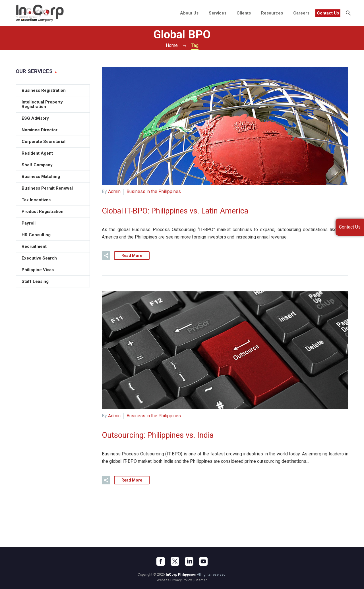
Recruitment (34, 246)
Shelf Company (37, 164)
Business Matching (41, 176)
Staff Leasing (35, 281)
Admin (114, 191)
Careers (301, 13)
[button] (106, 255)
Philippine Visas (38, 269)
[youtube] (203, 561)
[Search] (347, 13)
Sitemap (201, 580)
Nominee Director (39, 129)
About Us (189, 13)
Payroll (29, 223)
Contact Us (328, 13)
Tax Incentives (36, 199)
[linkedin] (189, 561)
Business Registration (44, 90)
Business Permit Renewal (47, 188)
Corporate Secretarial (43, 141)
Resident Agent (37, 153)
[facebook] (160, 561)
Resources (272, 13)
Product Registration (42, 211)
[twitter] (175, 561)
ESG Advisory (35, 118)
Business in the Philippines (154, 191)
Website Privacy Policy (174, 580)
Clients (244, 13)
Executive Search (39, 258)
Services (217, 13)
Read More (131, 255)
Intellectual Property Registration (42, 104)
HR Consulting (36, 234)
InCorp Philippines (181, 574)
